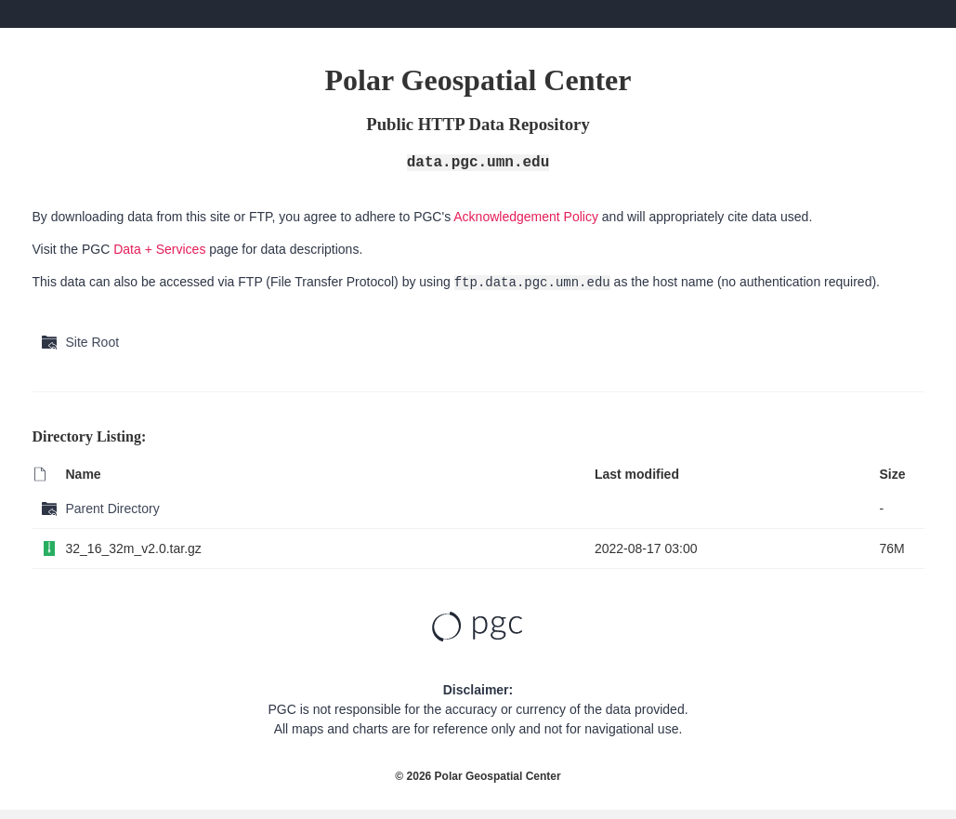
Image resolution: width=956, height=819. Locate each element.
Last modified (637, 474)
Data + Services (159, 249)
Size (892, 474)
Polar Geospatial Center (498, 776)
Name (83, 474)
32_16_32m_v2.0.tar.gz (134, 548)
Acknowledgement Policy (525, 216)
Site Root (93, 342)
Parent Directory (113, 508)
